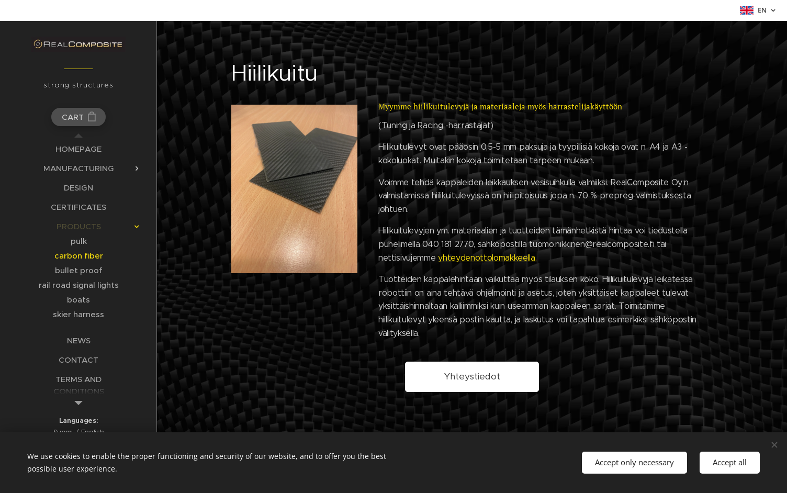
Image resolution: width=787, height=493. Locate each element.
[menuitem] (78, 149)
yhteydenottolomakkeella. (488, 257)
